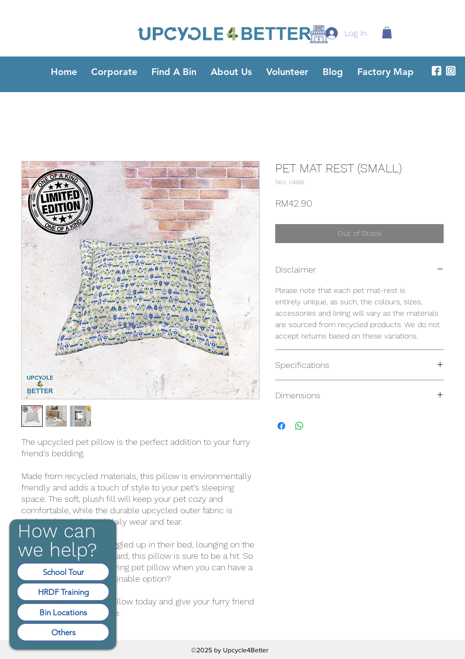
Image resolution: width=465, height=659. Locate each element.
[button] (387, 32)
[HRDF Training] (63, 592)
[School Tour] (63, 572)
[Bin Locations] (63, 612)
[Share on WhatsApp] (299, 426)
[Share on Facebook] (281, 426)
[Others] (63, 632)
